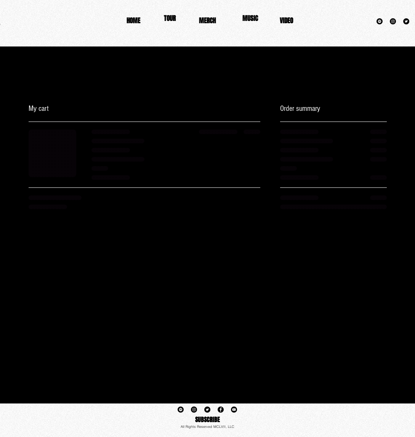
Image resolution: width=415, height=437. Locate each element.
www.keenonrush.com (313, 44)
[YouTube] (234, 410)
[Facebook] (221, 410)
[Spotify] (380, 21)
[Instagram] (393, 21)
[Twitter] (406, 21)
